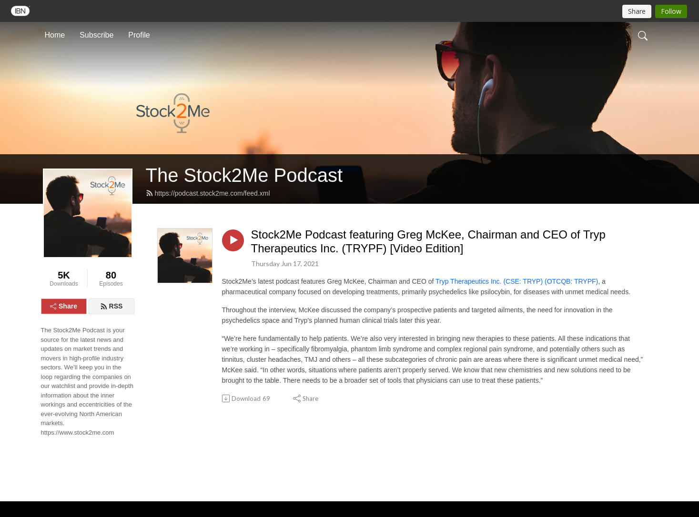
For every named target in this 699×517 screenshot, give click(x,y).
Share (63, 306)
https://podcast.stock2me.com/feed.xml (208, 193)
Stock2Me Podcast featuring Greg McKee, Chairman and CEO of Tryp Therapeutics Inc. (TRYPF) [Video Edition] (428, 241)
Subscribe (96, 35)
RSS (111, 306)
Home (55, 35)
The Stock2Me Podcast (244, 175)
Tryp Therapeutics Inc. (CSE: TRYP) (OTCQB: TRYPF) (517, 281)
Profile (139, 35)
